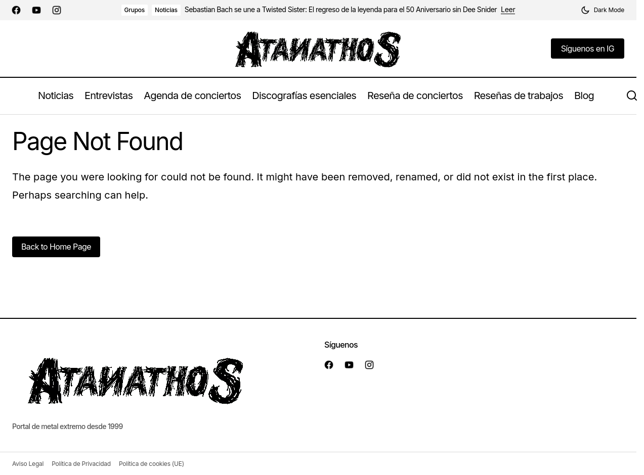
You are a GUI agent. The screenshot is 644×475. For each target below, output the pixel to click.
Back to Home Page (56, 247)
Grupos (134, 10)
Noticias (166, 10)
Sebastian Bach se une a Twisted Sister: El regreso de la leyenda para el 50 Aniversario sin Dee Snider (341, 10)
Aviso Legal (28, 463)
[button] (602, 10)
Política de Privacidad (81, 463)
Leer (508, 10)
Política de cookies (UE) (151, 463)
